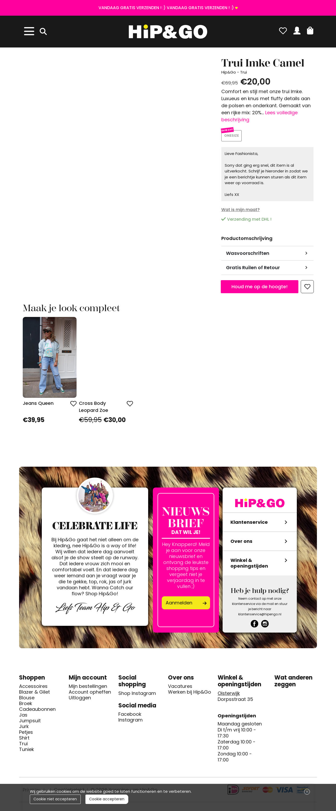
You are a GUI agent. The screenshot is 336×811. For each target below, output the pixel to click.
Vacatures (180, 688)
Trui (23, 746)
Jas (23, 717)
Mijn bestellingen (88, 688)
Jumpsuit (30, 723)
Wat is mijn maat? (240, 212)
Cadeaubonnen (37, 711)
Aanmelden (179, 605)
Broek (25, 705)
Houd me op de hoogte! (259, 288)
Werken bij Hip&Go (189, 694)
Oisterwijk (229, 695)
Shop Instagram (137, 695)
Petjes (26, 734)
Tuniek (26, 751)
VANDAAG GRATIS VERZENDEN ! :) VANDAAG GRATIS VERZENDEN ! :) (166, 8)
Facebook (129, 716)
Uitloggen (80, 700)
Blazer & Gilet (34, 694)
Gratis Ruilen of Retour (253, 269)
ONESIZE (232, 137)
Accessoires (33, 688)
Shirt (24, 740)
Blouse (26, 700)
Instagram (130, 722)
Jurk (24, 728)
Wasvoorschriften (247, 255)
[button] (310, 30)
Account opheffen (90, 694)
